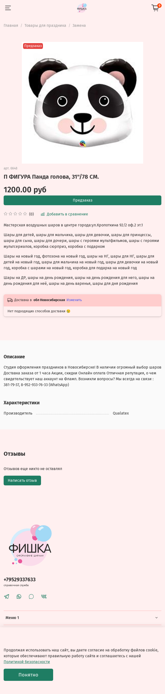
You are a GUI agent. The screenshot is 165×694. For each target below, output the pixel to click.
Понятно (28, 675)
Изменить (74, 300)
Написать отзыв (22, 480)
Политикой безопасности (27, 661)
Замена (79, 25)
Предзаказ (82, 200)
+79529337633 (20, 580)
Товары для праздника (45, 25)
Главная (11, 25)
